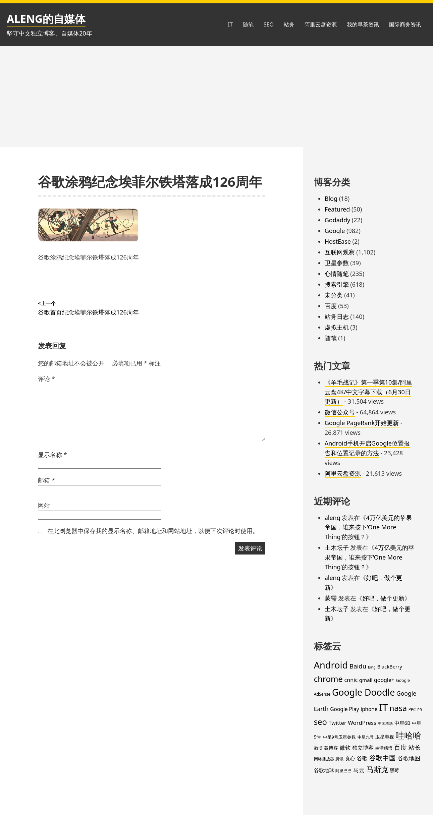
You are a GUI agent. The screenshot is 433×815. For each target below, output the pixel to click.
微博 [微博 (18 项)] (318, 748)
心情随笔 (337, 274)
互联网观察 (340, 252)
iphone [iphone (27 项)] (369, 709)
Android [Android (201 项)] (331, 665)
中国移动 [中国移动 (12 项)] (385, 723)
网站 (44, 505)
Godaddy (337, 220)
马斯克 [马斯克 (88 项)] (377, 769)
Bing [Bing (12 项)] (372, 667)
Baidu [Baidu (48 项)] (357, 666)
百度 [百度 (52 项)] (400, 747)
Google (335, 231)
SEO (269, 24)
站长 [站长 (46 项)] (415, 747)
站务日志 (337, 316)
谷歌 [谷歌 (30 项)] (362, 758)
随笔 (248, 24)
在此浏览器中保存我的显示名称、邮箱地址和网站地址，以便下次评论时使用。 (153, 531)
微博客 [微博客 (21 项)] (331, 748)
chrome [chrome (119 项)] (328, 678)
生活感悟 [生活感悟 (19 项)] (383, 748)
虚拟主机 (337, 327)
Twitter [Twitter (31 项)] (337, 722)
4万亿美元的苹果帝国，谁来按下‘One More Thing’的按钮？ (368, 527)
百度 (331, 306)
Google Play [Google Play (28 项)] (344, 709)
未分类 (334, 295)
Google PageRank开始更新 (362, 423)
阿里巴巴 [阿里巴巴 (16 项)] (343, 770)
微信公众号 (340, 412)
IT (230, 24)
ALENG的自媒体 (46, 18)
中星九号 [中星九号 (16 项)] (366, 737)
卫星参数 (337, 263)
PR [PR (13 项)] (419, 709)
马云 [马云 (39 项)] (359, 770)
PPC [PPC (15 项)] (412, 709)
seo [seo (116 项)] (320, 721)
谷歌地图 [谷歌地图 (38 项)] (408, 758)
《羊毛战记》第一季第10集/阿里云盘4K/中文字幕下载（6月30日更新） (368, 392)
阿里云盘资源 (321, 24)
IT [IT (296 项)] (383, 707)
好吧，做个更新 (383, 598)
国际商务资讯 (405, 24)
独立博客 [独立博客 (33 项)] (363, 747)
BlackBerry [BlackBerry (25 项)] (389, 666)
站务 (289, 24)
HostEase (338, 241)
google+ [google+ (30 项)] (384, 680)
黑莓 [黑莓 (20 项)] (394, 770)
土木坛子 (337, 547)
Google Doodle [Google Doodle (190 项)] (363, 692)
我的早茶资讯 (363, 24)
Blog (331, 198)
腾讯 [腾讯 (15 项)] (339, 758)
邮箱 (46, 480)
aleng (332, 518)
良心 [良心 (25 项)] (350, 758)
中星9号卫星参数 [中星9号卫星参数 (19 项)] (339, 737)
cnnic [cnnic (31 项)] (351, 680)
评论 (46, 379)
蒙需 (331, 598)
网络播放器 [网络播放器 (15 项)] (324, 758)
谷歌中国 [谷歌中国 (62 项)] (382, 757)
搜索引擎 (337, 284)
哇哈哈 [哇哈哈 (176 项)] (408, 735)
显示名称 (52, 455)
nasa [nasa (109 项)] (398, 708)
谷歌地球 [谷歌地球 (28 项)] (324, 770)
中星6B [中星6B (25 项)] (402, 722)
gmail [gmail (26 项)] (366, 680)
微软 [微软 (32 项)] (345, 747)
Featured (337, 209)
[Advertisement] (216, 96)
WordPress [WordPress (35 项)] (362, 722)
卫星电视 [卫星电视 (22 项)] (384, 737)
